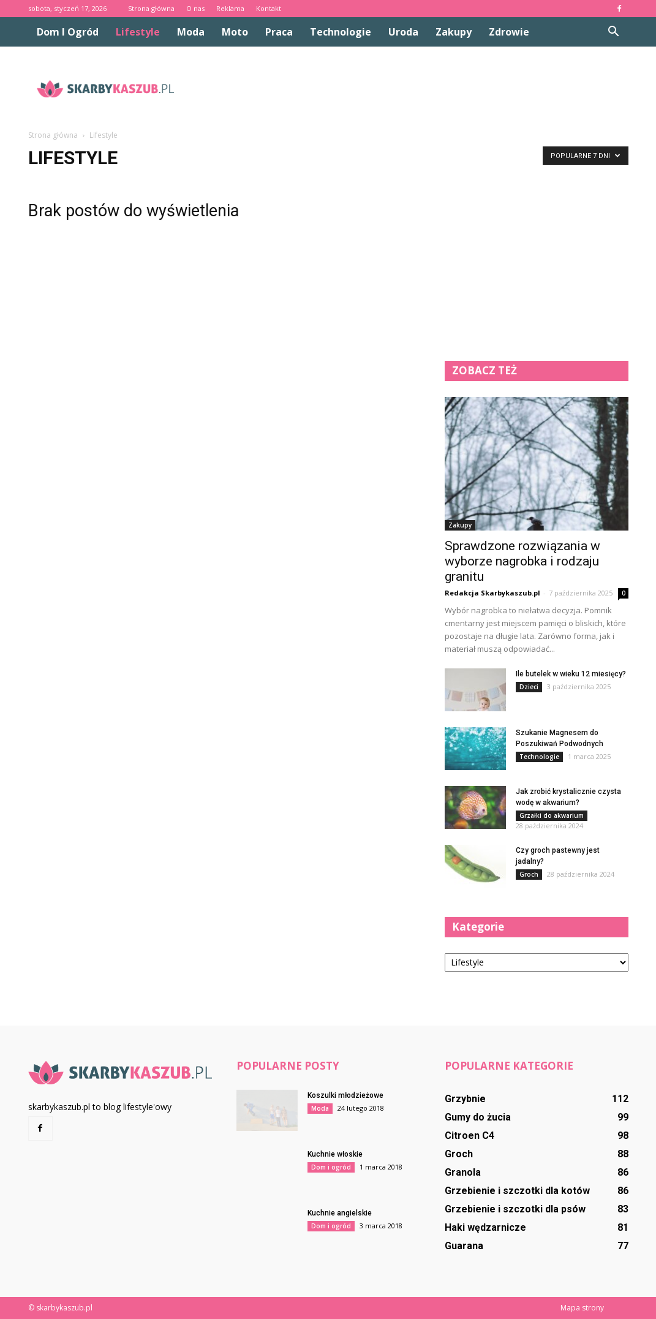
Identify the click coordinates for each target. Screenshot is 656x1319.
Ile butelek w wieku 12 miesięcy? (571, 674)
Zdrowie (509, 32)
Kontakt (268, 8)
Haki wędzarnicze (485, 1227)
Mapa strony (582, 1307)
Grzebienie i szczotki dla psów (515, 1209)
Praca (279, 32)
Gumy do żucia (478, 1117)
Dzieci (528, 686)
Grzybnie (465, 1099)
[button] (613, 32)
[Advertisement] (405, 88)
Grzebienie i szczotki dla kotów (517, 1190)
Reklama (230, 8)
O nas (195, 8)
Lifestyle (138, 32)
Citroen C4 (469, 1135)
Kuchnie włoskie (335, 1154)
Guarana (464, 1246)
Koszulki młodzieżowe (345, 1095)
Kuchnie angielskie (339, 1213)
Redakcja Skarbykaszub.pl (492, 592)
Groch (528, 874)
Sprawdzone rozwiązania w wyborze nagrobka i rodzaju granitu (522, 561)
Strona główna (151, 8)
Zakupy (453, 32)
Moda (191, 32)
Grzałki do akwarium (551, 815)
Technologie (340, 32)
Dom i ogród (68, 32)
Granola (463, 1172)
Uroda (403, 32)
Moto (235, 32)
